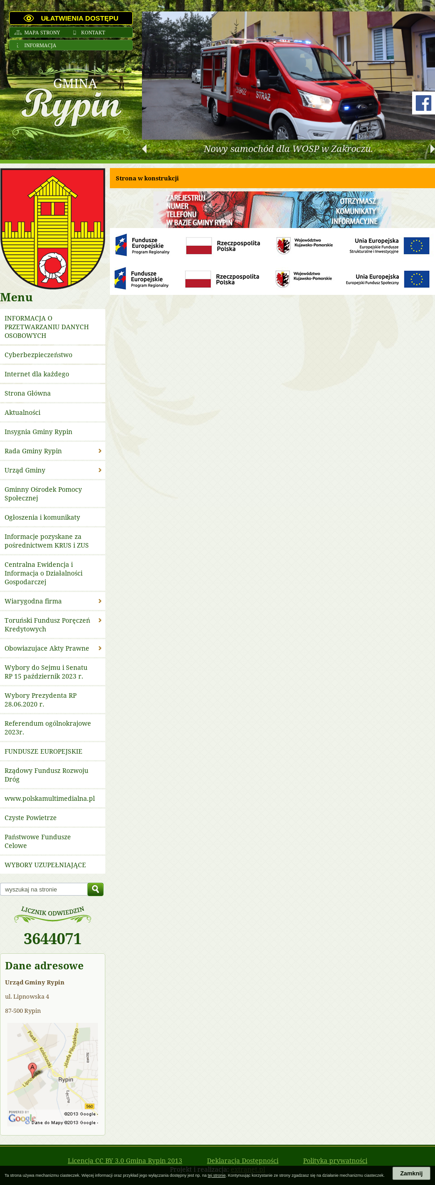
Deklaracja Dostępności (242, 1160)
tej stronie (217, 1175)
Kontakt (93, 32)
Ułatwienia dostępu (79, 18)
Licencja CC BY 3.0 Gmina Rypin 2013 (125, 1160)
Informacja (40, 45)
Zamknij (411, 1173)
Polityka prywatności (335, 1160)
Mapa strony (42, 32)
